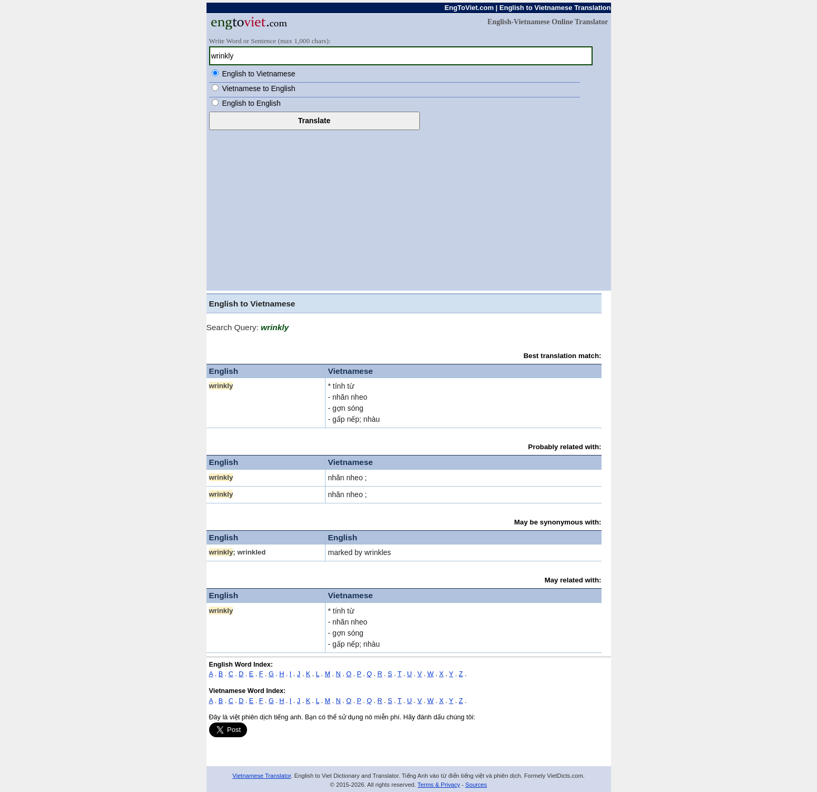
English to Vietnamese (258, 74)
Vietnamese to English (258, 88)
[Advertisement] (408, 209)
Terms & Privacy (439, 784)
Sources (476, 784)
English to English (251, 103)
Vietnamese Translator (261, 776)
